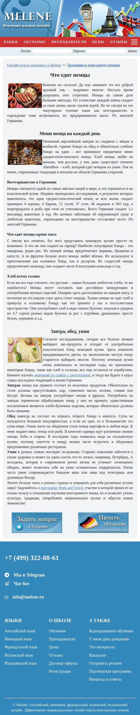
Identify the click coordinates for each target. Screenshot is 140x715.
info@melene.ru (28, 596)
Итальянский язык (21, 663)
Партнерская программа (110, 671)
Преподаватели (69, 42)
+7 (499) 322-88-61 (32, 557)
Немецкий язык (18, 639)
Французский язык (21, 647)
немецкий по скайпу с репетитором (62, 375)
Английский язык (20, 631)
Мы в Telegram (29, 574)
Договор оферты (63, 663)
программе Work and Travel (62, 488)
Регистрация (60, 671)
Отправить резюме (105, 663)
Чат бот (21, 583)
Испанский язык (19, 655)
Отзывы (119, 42)
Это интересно (102, 647)
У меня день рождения (109, 639)
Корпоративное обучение (111, 631)
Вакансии (97, 655)
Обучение (35, 42)
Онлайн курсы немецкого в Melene (34, 65)
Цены (98, 42)
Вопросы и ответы (105, 679)
